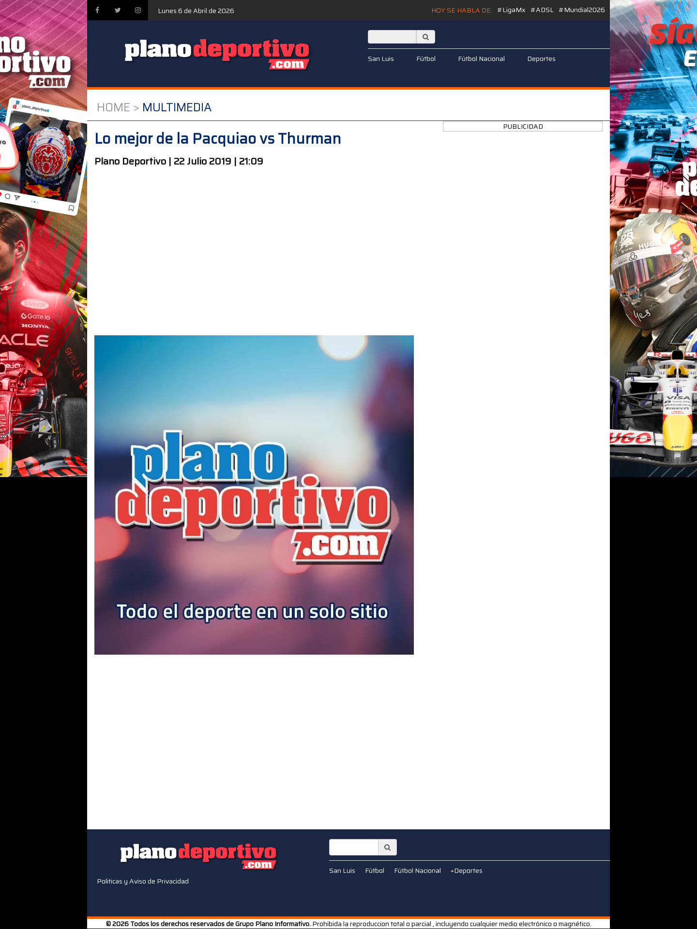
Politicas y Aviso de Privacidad (143, 881)
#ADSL (542, 10)
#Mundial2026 (582, 10)
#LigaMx (511, 10)
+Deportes (467, 870)
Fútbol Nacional (481, 58)
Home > (118, 107)
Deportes (541, 58)
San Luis (381, 58)
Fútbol (426, 58)
